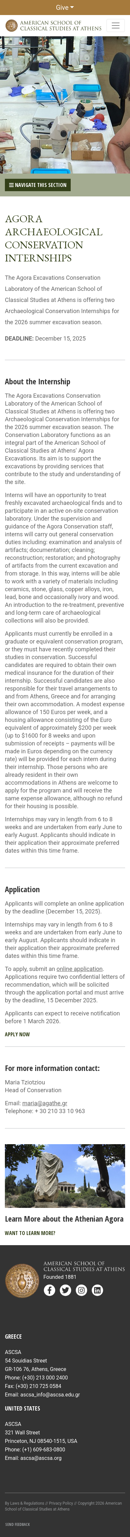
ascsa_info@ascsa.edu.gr (50, 1395)
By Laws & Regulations (24, 1503)
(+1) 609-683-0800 (43, 1449)
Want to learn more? (30, 1233)
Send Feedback (17, 1524)
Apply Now (17, 1034)
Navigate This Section (37, 185)
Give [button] (62, 7)
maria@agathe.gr (44, 1103)
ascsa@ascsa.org (41, 1458)
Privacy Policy (61, 1503)
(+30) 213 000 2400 (45, 1378)
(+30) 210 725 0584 (38, 1386)
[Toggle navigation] (116, 25)
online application (80, 968)
